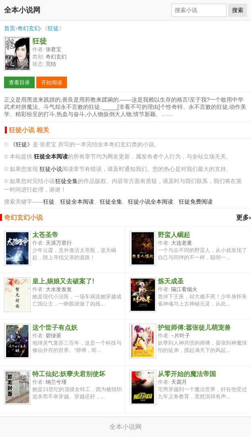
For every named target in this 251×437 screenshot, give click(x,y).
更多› (243, 217)
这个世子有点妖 (54, 327)
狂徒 (53, 28)
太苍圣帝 (45, 234)
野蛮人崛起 (174, 234)
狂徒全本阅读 (77, 202)
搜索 (237, 10)
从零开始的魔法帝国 (187, 373)
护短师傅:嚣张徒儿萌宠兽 (194, 327)
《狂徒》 (21, 145)
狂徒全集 (66, 181)
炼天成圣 (171, 281)
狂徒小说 (51, 169)
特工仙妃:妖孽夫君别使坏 (68, 373)
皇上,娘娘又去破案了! (63, 281)
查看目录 (19, 82)
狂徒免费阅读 (196, 202)
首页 (9, 28)
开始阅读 (51, 82)
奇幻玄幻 (28, 28)
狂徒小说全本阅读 (150, 202)
